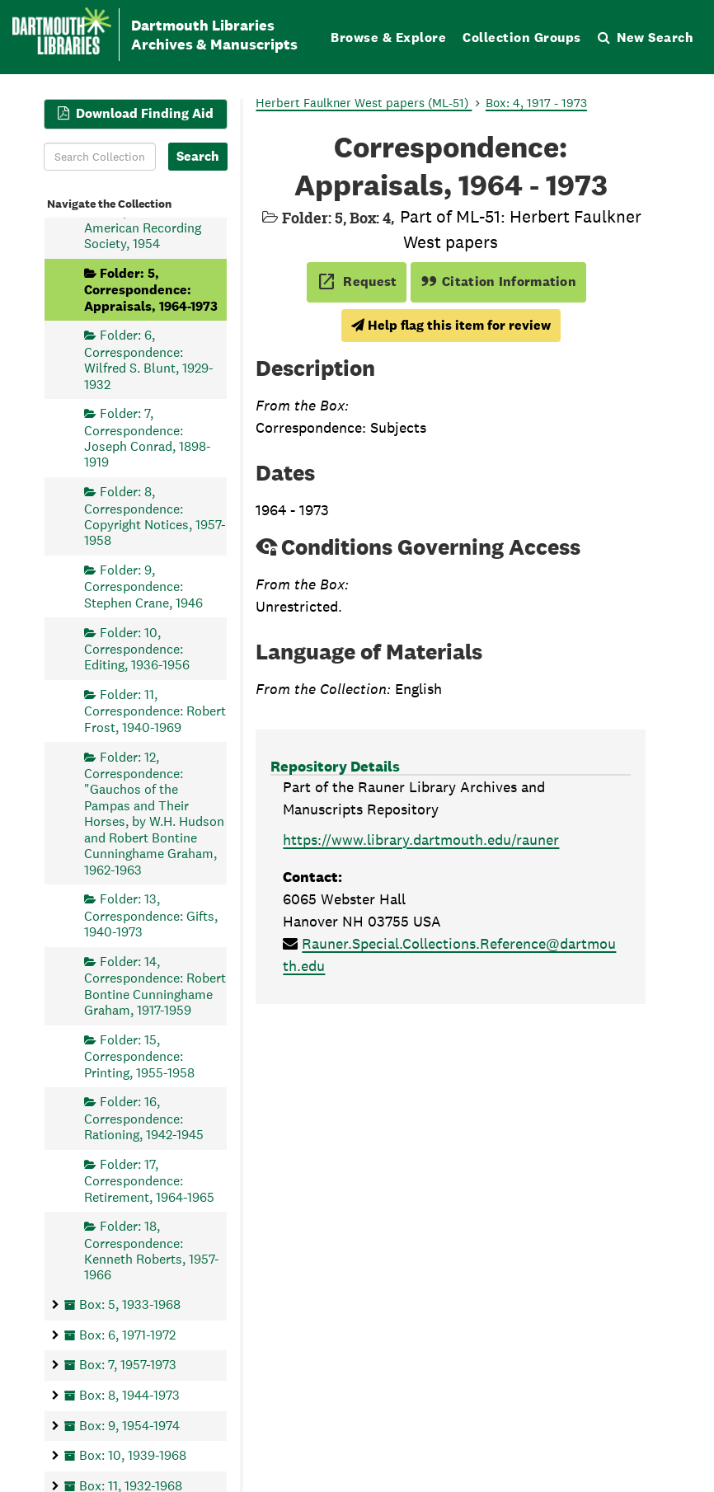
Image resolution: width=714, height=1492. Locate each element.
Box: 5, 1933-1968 (130, 1304)
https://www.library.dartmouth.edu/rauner (421, 839)
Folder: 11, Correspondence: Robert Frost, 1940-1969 (155, 711)
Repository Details (335, 766)
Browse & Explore (388, 37)
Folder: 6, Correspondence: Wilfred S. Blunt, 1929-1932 (149, 359)
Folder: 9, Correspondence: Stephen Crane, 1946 (143, 586)
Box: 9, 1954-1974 (129, 1424)
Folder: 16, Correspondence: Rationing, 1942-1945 (144, 1118)
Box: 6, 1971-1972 (127, 1334)
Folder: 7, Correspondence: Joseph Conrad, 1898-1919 (147, 438)
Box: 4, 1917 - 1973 (536, 102)
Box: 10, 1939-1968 (132, 1455)
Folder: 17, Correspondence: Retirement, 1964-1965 (149, 1180)
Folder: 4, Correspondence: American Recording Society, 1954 (142, 218)
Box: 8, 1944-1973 (129, 1394)
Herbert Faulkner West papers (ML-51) (364, 102)
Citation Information (498, 281)
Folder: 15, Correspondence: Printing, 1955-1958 (139, 1055)
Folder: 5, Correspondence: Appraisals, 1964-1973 (151, 289)
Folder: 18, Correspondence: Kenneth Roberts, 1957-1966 (151, 1250)
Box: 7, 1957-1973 (127, 1364)
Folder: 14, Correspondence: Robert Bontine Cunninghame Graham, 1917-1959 (155, 985)
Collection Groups (522, 37)
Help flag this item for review (451, 325)
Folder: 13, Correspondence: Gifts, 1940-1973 (151, 915)
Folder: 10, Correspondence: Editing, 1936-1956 (137, 648)
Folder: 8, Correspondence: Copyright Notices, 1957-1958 (155, 516)
